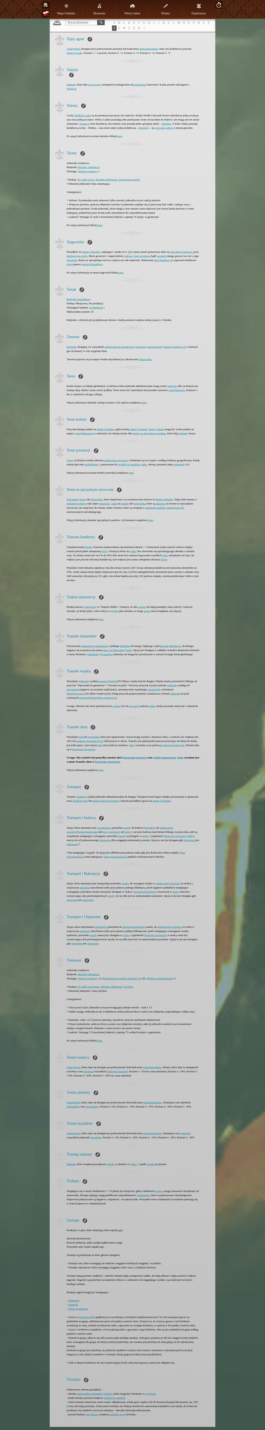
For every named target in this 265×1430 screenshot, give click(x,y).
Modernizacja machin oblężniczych (122, 978)
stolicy (127, 831)
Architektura (96, 307)
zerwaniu (160, 127)
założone (172, 386)
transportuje (100, 926)
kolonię (143, 429)
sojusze (142, 606)
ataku (144, 464)
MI (129, 251)
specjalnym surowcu (181, 251)
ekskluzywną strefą (77, 256)
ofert (164, 555)
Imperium (104, 503)
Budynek (71, 346)
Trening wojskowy (88, 171)
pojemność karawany (145, 891)
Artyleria (128, 986)
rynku (133, 551)
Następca (84, 123)
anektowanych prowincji (106, 800)
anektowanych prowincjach (119, 346)
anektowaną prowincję (116, 460)
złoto (69, 264)
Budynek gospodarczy (78, 299)
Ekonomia (99, 9)
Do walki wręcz (85, 179)
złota (81, 736)
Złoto (132, 745)
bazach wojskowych (175, 346)
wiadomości (143, 1195)
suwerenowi (94, 84)
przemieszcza (104, 827)
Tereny (152, 429)
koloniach (140, 346)
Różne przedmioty (78, 1308)
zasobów (135, 464)
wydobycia (124, 464)
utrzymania (73, 689)
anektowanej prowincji (168, 883)
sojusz (146, 611)
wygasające (106, 654)
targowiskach (154, 346)
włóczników (73, 1106)
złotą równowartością (115, 856)
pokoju (169, 127)
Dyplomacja (199, 9)
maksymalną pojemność (89, 1393)
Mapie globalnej (105, 429)
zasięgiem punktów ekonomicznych (164, 507)
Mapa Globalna (66, 9)
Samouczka (145, 359)
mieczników (92, 1106)
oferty (104, 551)
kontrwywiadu (74, 52)
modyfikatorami (84, 433)
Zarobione (92, 654)
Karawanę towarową (135, 757)
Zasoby (72, 1304)
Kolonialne (73, 499)
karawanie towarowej (83, 749)
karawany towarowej (156, 935)
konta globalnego (171, 646)
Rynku (88, 547)
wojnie (114, 611)
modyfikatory (91, 464)
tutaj (119, 136)
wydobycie (109, 1397)
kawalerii (123, 1071)
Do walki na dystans (88, 986)
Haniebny (144, 127)
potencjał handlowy (92, 264)
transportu (104, 840)
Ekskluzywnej (80, 800)
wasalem (161, 256)
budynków (150, 827)
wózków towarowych (173, 745)
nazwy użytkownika (113, 650)
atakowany (72, 844)
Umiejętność (73, 48)
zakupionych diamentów (95, 646)
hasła (129, 650)
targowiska (97, 499)
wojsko (116, 706)
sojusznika (93, 736)
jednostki (172, 685)
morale (110, 1164)
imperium (72, 260)
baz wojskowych (108, 697)
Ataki (114, 503)
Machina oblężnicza (106, 179)
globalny (183, 433)
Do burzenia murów (129, 179)
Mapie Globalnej (91, 251)
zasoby (127, 827)
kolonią (128, 256)
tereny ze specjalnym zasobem (149, 433)
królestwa (125, 646)
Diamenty (73, 1300)
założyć (134, 429)
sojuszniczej (90, 606)
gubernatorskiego (148, 48)
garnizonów (154, 689)
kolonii (160, 429)
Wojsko (165, 9)
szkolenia (88, 1071)
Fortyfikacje (92, 1414)
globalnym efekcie (77, 503)
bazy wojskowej (111, 831)
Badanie (71, 84)
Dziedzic (166, 123)
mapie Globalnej (162, 800)
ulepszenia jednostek (134, 926)
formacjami (140, 84)
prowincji (104, 681)
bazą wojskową (142, 256)
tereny (82, 499)
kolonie (125, 503)
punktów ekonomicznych (89, 741)
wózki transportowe (164, 757)
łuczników (95, 1137)
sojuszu (159, 1191)
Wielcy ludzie (132, 9)
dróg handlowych (163, 260)
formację (71, 88)
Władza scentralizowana (159, 978)
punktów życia (117, 1414)
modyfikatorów (177, 390)
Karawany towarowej (107, 761)
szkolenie (85, 887)
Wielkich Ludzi (82, 115)
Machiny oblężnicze (89, 167)
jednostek (179, 464)
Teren (70, 460)
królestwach (85, 1317)
